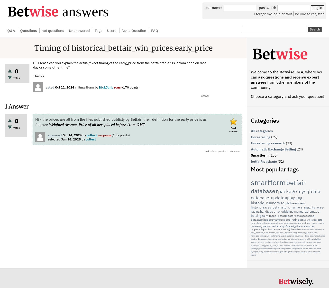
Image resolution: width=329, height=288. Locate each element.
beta (298, 216)
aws (282, 236)
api (288, 197)
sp (300, 223)
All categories (262, 131)
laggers (318, 239)
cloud (258, 223)
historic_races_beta (265, 207)
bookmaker (270, 229)
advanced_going (302, 236)
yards (322, 236)
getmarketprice (300, 242)
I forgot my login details (273, 13)
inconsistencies (291, 223)
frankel (275, 226)
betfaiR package (264, 161)
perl (312, 226)
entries (296, 229)
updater (289, 216)
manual (299, 211)
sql (282, 202)
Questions (28, 30)
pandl (282, 245)
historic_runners (265, 202)
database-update (267, 197)
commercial (315, 236)
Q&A (11, 30)
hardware (316, 248)
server (288, 245)
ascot (302, 239)
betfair (296, 182)
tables (253, 255)
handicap (266, 211)
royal (307, 239)
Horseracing (260, 137)
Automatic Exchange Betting (273, 149)
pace (291, 242)
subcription (256, 245)
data (315, 191)
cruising (259, 251)
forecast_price (293, 226)
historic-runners (307, 229)
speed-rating (290, 219)
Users (111, 30)
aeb (310, 248)
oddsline (287, 211)
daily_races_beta (273, 216)
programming (257, 229)
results (321, 223)
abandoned (289, 236)
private (269, 242)
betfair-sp (319, 229)
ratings (282, 226)
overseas (311, 242)
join (291, 229)
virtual (305, 248)
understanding (273, 236)
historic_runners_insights (297, 207)
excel (314, 223)
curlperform (297, 248)
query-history (282, 229)
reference (262, 242)
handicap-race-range (298, 232)
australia (306, 223)
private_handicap (281, 242)
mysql (304, 191)
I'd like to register (309, 13)
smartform (268, 182)
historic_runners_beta (279, 232)
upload (318, 242)
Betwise (287, 72)
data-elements (292, 239)
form (268, 226)
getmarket (275, 219)
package (287, 191)
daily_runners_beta (259, 232)
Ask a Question (133, 30)
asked (50, 87)
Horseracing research (268, 143)
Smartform (86, 87)
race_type (261, 226)
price (253, 226)
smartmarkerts (279, 239)
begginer (265, 245)
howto (312, 239)
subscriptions (268, 223)
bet (290, 251)
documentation (306, 251)
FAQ (154, 30)
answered (55, 135)
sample (295, 251)
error (277, 211)
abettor (254, 239)
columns (279, 223)
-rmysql (263, 236)
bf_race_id (274, 245)
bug (265, 219)
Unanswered (79, 30)
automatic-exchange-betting (276, 251)
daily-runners (295, 203)
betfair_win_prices (308, 219)
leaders (254, 242)
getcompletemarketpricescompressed (274, 248)
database (263, 191)
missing (316, 251)
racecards (305, 226)
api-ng (296, 197)
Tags (98, 30)
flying (253, 251)
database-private (265, 239)
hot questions (53, 30)
